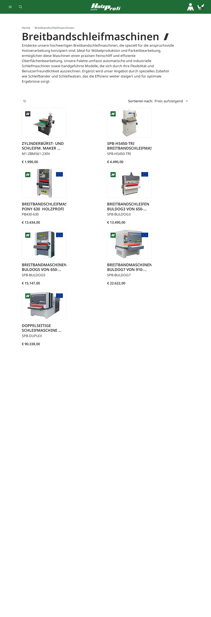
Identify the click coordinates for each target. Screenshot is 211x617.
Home (26, 28)
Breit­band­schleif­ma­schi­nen (54, 28)
